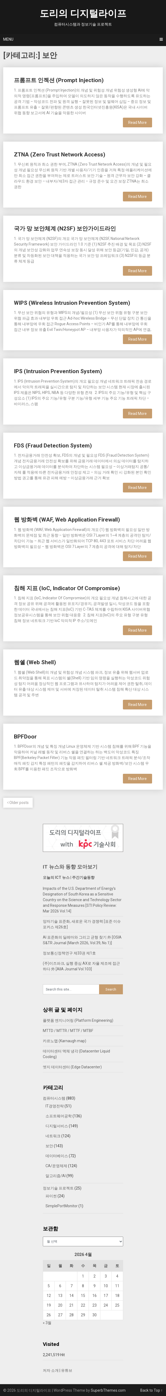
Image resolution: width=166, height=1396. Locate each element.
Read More (137, 122)
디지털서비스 (57, 1126)
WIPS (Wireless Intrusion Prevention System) (72, 303)
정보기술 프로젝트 (58, 1188)
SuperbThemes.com (108, 1390)
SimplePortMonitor (62, 1206)
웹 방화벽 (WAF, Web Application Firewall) (67, 519)
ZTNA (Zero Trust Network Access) (59, 154)
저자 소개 (51, 1370)
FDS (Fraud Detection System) (53, 445)
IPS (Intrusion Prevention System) (58, 371)
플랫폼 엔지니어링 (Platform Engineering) (78, 1020)
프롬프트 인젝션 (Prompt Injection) (59, 80)
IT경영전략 (55, 1106)
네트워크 (53, 1136)
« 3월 (47, 1323)
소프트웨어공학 (59, 1116)
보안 (49, 1146)
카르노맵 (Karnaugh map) (64, 1041)
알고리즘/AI (56, 1176)
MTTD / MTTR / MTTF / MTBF (68, 1030)
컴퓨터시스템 (54, 1098)
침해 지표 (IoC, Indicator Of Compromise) (67, 588)
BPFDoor (25, 736)
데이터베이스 (57, 1156)
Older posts (18, 802)
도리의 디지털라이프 (83, 13)
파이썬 (51, 1196)
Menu (8, 39)
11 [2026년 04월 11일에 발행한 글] (117, 1286)
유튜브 (66, 1370)
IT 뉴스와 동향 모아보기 (70, 867)
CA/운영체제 (56, 1166)
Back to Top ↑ (151, 1390)
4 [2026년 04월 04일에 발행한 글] (117, 1276)
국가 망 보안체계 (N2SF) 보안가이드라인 (65, 228)
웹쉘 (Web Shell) (35, 662)
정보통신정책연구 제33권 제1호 (69, 953)
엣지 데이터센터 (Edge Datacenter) (72, 1067)
